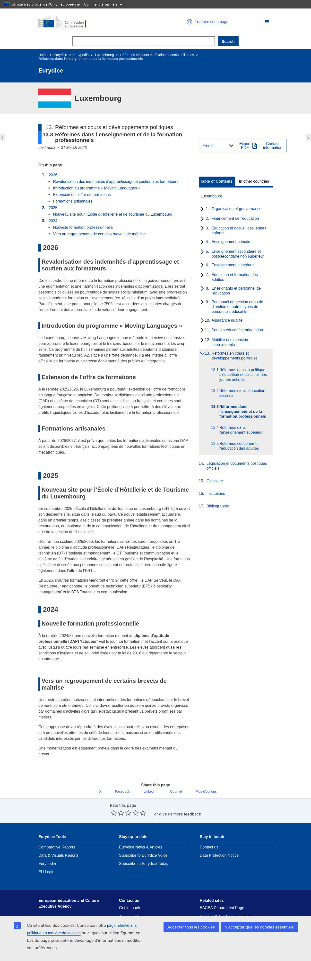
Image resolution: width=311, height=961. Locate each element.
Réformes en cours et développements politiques (157, 55)
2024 (53, 221)
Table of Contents (216, 181)
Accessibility (129, 906)
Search (228, 42)
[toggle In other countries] (254, 181)
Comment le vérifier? (103, 4)
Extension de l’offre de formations (82, 195)
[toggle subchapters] (201, 209)
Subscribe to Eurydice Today (143, 853)
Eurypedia (81, 55)
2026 (53, 175)
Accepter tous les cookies (197, 934)
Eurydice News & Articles (140, 836)
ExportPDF (245, 146)
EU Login (46, 861)
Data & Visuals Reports (58, 845)
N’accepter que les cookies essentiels (261, 934)
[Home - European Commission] (94, 22)
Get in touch (129, 897)
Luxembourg (104, 55)
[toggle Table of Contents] (217, 181)
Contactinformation (272, 146)
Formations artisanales (72, 201)
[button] (267, 21)
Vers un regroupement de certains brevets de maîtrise (99, 234)
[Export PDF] (248, 145)
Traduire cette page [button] (211, 22)
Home (42, 55)
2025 (53, 208)
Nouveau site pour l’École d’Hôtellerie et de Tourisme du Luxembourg (112, 214)
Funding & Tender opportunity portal (230, 906)
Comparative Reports (56, 836)
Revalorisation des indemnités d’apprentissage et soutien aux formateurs (115, 181)
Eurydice (60, 55)
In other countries (254, 181)
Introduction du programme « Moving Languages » (96, 188)
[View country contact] (273, 145)
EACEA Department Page (222, 897)
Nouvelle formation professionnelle (83, 227)
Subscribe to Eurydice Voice (143, 845)
